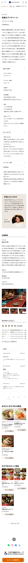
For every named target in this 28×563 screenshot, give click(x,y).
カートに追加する (9, 431)
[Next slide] (25, 396)
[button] (5, 311)
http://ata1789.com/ (8, 284)
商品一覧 (12, 6)
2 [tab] (13, 397)
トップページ (4, 6)
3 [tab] (18, 397)
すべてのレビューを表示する (9, 341)
